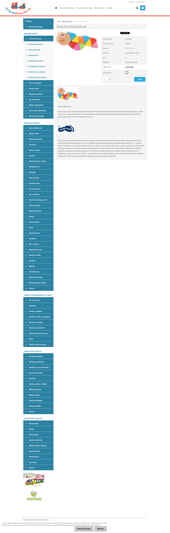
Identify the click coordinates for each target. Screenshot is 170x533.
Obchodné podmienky (67, 8)
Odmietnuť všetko (84, 528)
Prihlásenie (131, 2)
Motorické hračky (67, 21)
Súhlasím (100, 528)
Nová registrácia (140, 2)
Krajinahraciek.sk (29, 473)
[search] (137, 7)
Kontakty (109, 8)
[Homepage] (55, 7)
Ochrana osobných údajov (84, 8)
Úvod (58, 21)
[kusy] (105, 79)
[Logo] (38, 8)
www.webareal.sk (43, 520)
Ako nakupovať (99, 8)
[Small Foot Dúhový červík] (77, 32)
